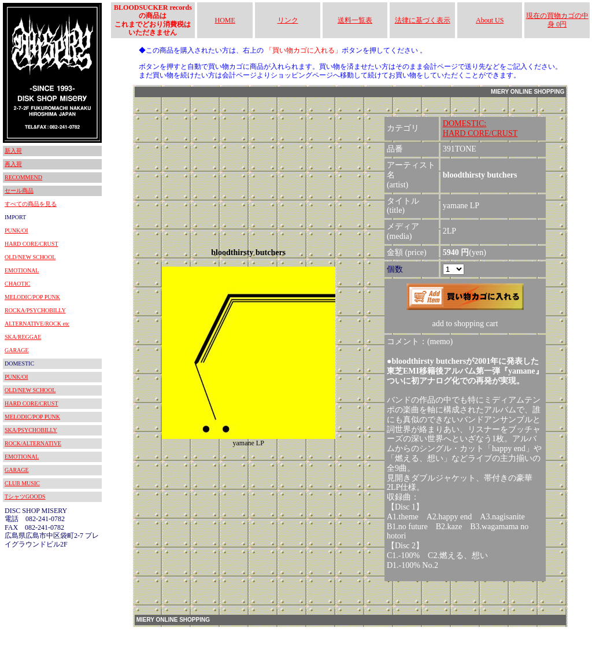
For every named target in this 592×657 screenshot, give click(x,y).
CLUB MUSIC (22, 483)
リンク (288, 20)
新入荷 (13, 150)
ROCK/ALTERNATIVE (33, 443)
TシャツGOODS (25, 496)
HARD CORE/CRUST (31, 244)
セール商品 (19, 190)
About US (490, 20)
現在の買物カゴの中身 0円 (557, 20)
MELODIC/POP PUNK (32, 297)
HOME (225, 20)
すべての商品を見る (31, 204)
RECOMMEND (23, 177)
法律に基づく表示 (422, 20)
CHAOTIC (17, 283)
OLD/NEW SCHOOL (30, 257)
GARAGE (17, 350)
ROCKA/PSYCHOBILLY (35, 310)
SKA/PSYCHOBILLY (31, 430)
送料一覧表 (355, 20)
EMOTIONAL (22, 270)
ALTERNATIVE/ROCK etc (37, 323)
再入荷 (13, 164)
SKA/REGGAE (23, 337)
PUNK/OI (16, 230)
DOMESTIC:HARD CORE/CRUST (480, 128)
